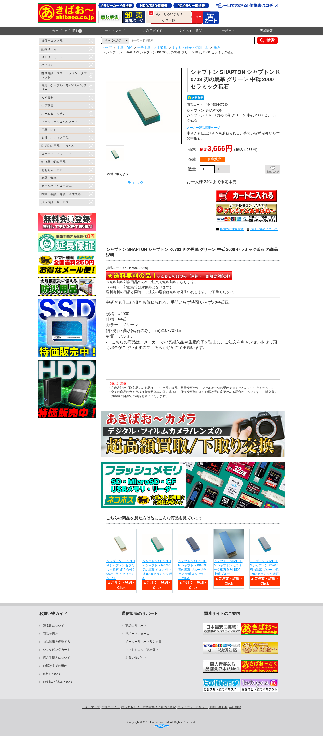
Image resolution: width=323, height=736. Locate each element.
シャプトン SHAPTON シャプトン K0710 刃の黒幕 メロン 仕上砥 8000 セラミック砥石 (157, 569)
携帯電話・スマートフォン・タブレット (64, 75)
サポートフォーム (137, 633)
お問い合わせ (218, 707)
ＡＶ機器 (47, 97)
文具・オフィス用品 (55, 137)
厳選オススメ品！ (53, 41)
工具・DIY (48, 130)
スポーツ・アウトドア (56, 154)
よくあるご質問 (190, 31)
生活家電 (47, 105)
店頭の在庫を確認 (232, 229)
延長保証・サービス (55, 202)
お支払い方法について (58, 682)
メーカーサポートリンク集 (143, 641)
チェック (136, 182)
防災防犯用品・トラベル (58, 146)
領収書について (53, 625)
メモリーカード (52, 57)
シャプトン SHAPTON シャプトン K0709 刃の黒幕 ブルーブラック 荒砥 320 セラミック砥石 (192, 569)
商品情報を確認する (56, 641)
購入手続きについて (56, 657)
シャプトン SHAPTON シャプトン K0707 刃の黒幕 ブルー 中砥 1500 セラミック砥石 (264, 567)
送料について (52, 674)
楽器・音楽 (49, 178)
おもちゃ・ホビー (53, 170)
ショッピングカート (56, 649)
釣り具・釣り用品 (53, 162)
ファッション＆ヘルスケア (59, 122)
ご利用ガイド (153, 31)
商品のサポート (136, 625)
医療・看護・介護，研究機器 (61, 194)
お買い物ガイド (136, 657)
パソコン (47, 65)
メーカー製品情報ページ (203, 127)
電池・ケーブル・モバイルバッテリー (64, 87)
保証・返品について (264, 229)
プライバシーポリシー (192, 707)
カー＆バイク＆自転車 (56, 186)
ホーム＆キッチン (53, 113)
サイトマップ (115, 31)
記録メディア (50, 49)
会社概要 (235, 707)
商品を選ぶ (50, 633)
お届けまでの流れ (55, 666)
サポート (228, 31)
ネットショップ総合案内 (142, 649)
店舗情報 (266, 31)
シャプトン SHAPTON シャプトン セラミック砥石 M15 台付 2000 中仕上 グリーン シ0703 (120, 569)
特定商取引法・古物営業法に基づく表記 (148, 707)
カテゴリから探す (67, 31)
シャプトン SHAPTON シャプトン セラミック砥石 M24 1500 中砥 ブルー (228, 567)
